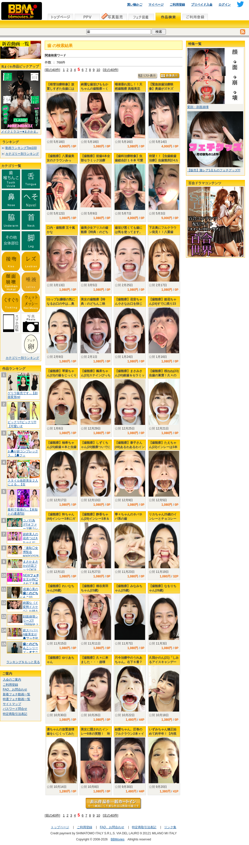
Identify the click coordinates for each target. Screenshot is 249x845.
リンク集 (170, 827)
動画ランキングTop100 (21, 148)
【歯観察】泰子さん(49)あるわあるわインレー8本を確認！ (130, 447)
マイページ (156, 4)
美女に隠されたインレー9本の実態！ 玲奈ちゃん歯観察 (95, 734)
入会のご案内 (12, 679)
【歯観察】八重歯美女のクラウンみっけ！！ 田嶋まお (60, 160)
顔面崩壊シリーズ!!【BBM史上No (31, 622)
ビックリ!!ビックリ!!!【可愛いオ (22, 424)
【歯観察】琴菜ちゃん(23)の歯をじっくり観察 (61, 375)
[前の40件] (52, 70)
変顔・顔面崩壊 (198, 107)
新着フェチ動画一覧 (16, 694)
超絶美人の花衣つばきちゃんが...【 (30, 540)
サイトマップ (12, 704)
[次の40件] (110, 70)
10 (98, 70)
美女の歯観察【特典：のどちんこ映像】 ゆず (93, 304)
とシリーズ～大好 (30, 650)
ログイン (225, 4)
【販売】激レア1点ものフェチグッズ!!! (213, 170)
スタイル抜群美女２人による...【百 (23, 482)
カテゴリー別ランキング (22, 154)
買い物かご (134, 4)
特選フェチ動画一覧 (16, 699)
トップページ (60, 827)
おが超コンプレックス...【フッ (23, 453)
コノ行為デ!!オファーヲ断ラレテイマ (30, 526)
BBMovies (117, 839)
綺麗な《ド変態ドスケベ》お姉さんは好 (30, 609)
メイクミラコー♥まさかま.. (19, 131)
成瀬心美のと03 (30, 593)
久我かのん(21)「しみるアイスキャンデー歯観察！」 (164, 662)
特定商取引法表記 (15, 714)
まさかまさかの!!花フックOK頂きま (30, 567)
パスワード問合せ (15, 709)
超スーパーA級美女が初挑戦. (30, 636)
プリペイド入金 (201, 4)
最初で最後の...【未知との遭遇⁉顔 (23, 511)
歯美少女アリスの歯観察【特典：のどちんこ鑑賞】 (94, 232)
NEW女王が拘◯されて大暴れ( (31, 581)
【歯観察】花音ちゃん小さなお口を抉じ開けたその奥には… (128, 304)
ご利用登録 (177, 4)
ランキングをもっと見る (23, 662)
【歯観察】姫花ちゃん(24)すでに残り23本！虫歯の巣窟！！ (162, 304)
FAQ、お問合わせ (15, 689)
